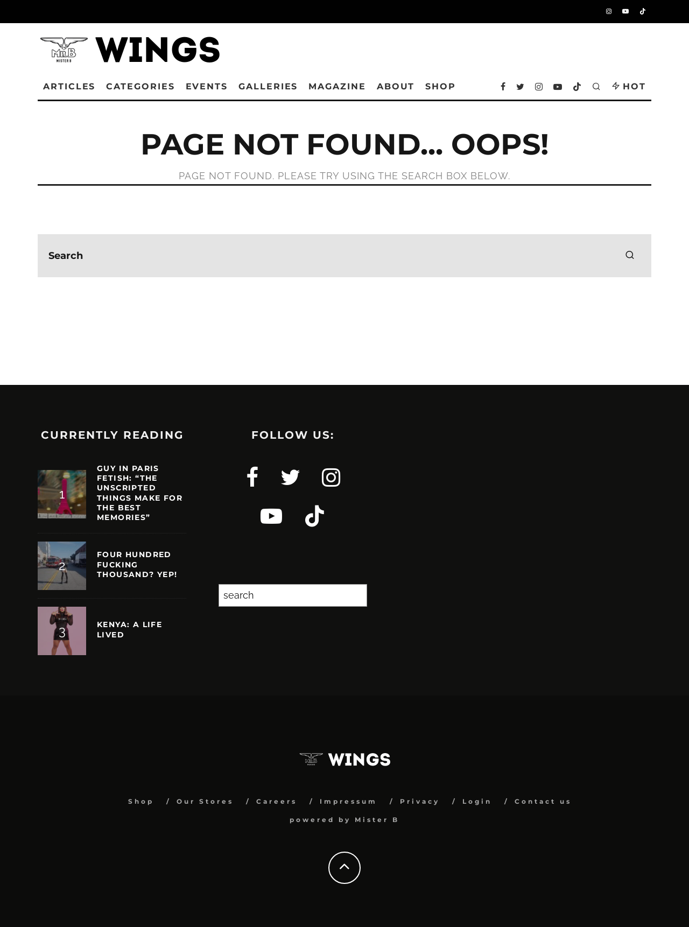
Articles (69, 86)
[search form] (344, 255)
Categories (140, 86)
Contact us (543, 801)
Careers (276, 801)
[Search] (353, 595)
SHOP (440, 86)
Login (477, 801)
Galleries (268, 86)
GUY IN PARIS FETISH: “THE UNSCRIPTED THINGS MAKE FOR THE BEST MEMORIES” (139, 493)
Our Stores (205, 801)
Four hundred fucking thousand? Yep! (137, 564)
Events (207, 86)
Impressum (348, 801)
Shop (141, 801)
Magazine (336, 86)
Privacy (420, 801)
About (396, 86)
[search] (629, 255)
